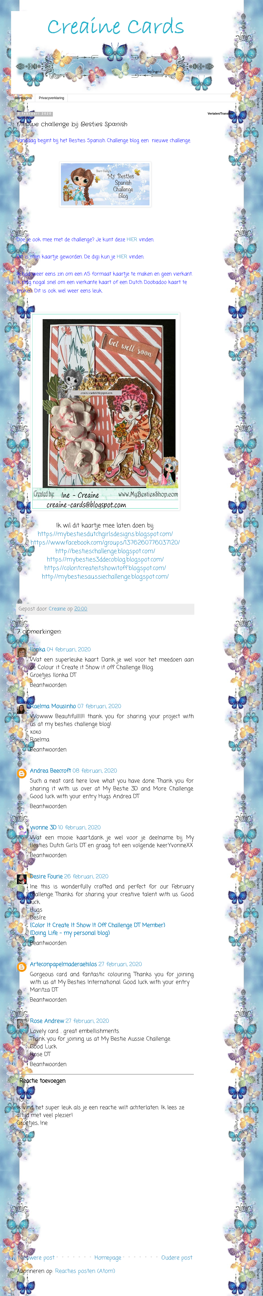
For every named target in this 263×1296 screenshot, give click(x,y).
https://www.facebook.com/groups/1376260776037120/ (105, 543)
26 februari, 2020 (86, 876)
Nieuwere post (36, 1258)
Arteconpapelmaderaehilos (63, 964)
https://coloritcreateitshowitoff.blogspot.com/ (105, 568)
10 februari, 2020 (79, 827)
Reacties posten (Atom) (85, 1271)
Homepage (108, 1258)
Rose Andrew (47, 1021)
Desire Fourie (46, 876)
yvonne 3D (43, 827)
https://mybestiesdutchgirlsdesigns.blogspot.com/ (105, 534)
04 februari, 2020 (69, 650)
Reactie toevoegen (42, 1081)
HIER (133, 240)
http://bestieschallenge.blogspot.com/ (105, 551)
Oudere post (176, 1258)
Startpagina (23, 98)
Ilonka (37, 650)
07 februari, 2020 (99, 706)
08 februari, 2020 (95, 771)
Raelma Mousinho (53, 706)
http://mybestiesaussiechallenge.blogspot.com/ (105, 577)
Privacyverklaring (51, 98)
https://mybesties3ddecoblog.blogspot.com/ (105, 559)
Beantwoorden (48, 685)
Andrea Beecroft (50, 771)
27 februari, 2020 (120, 964)
